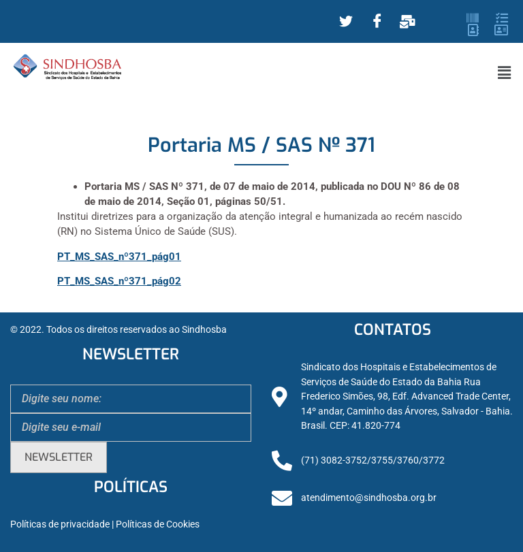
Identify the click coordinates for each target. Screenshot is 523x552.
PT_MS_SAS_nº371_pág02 (119, 281)
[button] (504, 73)
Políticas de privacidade (60, 524)
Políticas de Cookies (158, 524)
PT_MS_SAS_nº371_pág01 (119, 256)
